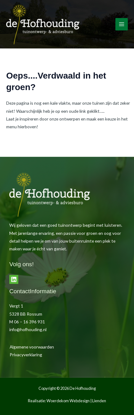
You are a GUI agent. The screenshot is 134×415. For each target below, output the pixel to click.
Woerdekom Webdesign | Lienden (76, 400)
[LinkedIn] (13, 279)
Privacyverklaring (26, 354)
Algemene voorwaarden (32, 346)
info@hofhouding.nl (28, 329)
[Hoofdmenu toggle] (121, 24)
